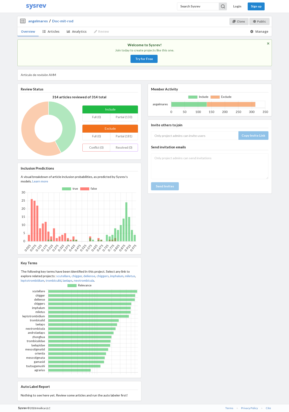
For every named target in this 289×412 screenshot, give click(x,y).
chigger (77, 276)
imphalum (117, 276)
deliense (89, 276)
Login (237, 6)
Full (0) (96, 117)
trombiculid (53, 280)
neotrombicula (84, 280)
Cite (268, 408)
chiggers (103, 276)
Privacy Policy (249, 408)
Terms (229, 408)
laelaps (67, 280)
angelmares (38, 21)
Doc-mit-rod (62, 21)
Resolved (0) (124, 147)
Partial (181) (124, 136)
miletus (130, 276)
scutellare (63, 276)
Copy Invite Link (253, 135)
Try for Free (144, 59)
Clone (238, 21)
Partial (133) (124, 117)
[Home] (36, 6)
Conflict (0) (96, 147)
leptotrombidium (32, 280)
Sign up (256, 6)
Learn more (40, 181)
